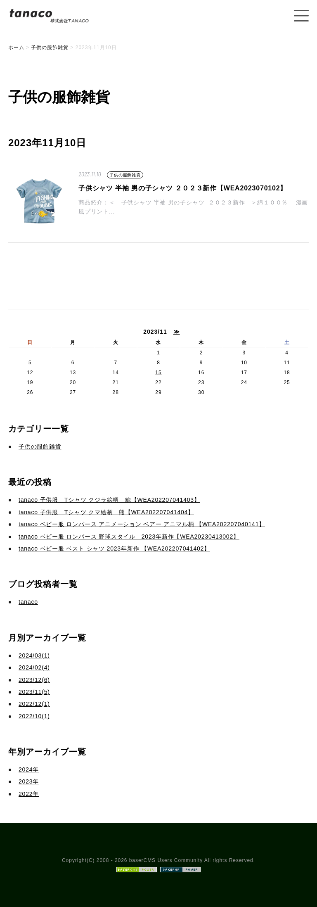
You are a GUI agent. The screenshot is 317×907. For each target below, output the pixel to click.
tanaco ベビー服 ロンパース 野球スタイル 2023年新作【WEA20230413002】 (129, 536)
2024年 (29, 769)
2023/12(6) (34, 680)
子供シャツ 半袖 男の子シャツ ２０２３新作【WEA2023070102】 (182, 188)
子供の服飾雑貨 (125, 175)
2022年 (29, 794)
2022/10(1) (34, 716)
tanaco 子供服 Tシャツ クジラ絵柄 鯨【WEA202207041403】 (109, 499)
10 (244, 363)
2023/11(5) (34, 692)
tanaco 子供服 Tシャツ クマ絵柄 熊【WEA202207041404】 (106, 512)
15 (158, 372)
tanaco (28, 601)
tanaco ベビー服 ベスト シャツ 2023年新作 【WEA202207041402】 (114, 548)
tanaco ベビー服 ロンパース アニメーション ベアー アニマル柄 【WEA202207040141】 (142, 524)
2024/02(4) (34, 667)
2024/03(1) (34, 655)
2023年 (29, 781)
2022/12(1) (34, 703)
